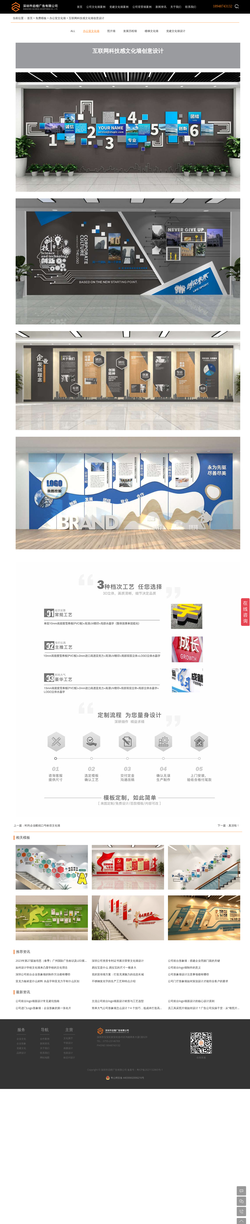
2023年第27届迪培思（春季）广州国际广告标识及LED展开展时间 (56, 960)
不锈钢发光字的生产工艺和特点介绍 (114, 981)
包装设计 (68, 1052)
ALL (73, 31)
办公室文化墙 (57, 18)
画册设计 (68, 1048)
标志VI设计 (69, 1057)
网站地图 (44, 1057)
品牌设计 (21, 1052)
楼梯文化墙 (151, 31)
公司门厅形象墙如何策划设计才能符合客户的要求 (198, 981)
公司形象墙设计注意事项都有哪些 (188, 974)
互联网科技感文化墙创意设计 (86, 18)
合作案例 (44, 1038)
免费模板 (41, 18)
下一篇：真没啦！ (228, 825)
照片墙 (111, 31)
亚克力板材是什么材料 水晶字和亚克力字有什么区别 (47, 981)
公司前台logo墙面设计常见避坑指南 (37, 1001)
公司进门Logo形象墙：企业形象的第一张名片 (43, 1008)
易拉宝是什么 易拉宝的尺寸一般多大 (114, 967)
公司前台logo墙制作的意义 (184, 967)
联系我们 (44, 1052)
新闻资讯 (44, 1043)
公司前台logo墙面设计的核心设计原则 (191, 1001)
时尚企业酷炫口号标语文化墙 (42, 825)
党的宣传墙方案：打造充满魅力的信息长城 (118, 974)
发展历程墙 (130, 31)
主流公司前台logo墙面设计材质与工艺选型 (118, 1001)
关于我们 (44, 1048)
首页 (79, 7)
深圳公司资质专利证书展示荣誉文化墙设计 (118, 960)
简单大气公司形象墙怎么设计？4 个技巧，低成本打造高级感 (128, 1008)
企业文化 (21, 1038)
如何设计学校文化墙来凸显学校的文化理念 (42, 967)
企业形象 (21, 1043)
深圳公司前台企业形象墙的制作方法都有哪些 (43, 974)
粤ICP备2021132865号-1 (150, 1069)
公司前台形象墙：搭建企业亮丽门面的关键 (194, 960)
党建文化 (21, 1048)
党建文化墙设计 (175, 31)
